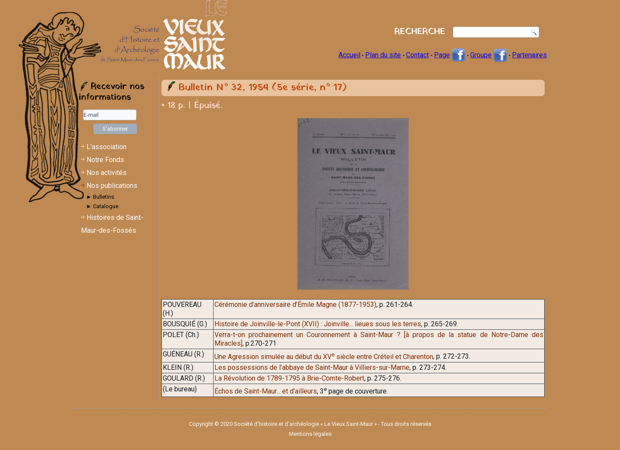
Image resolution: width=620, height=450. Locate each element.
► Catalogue (102, 206)
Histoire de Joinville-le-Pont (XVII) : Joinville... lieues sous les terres (317, 324)
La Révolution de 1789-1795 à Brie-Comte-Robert (289, 378)
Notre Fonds (105, 160)
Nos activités (107, 173)
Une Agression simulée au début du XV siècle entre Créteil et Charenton (323, 357)
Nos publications (112, 185)
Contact (417, 55)
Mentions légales (310, 434)
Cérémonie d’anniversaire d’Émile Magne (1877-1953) (295, 304)
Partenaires (529, 55)
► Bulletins (100, 197)
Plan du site (383, 55)
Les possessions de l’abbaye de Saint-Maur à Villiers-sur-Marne (311, 367)
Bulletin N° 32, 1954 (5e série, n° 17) (262, 88)
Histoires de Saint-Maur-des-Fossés (112, 223)
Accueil (349, 55)
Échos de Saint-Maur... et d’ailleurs (265, 391)
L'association (107, 147)
